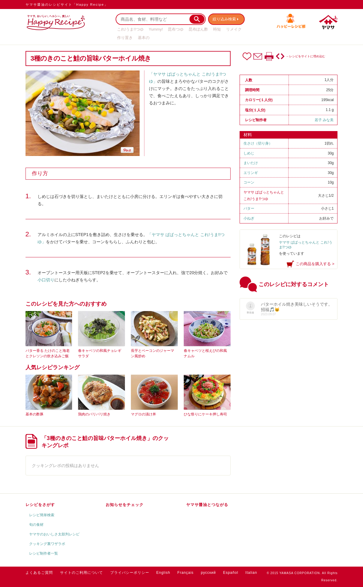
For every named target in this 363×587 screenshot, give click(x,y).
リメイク (234, 29)
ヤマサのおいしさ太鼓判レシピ (54, 534)
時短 (217, 29)
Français (185, 573)
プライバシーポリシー (129, 573)
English (163, 573)
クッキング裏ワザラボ (47, 544)
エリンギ (251, 173)
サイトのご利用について (81, 573)
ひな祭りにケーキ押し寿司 (205, 414)
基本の (144, 37)
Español (230, 573)
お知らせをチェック (125, 504)
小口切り (46, 279)
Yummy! (156, 29)
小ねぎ (249, 218)
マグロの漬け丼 (143, 414)
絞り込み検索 (225, 19)
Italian (251, 573)
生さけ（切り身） (258, 143)
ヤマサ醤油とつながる (207, 504)
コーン (249, 182)
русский (208, 573)
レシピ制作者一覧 (43, 553)
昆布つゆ (175, 29)
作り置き (125, 37)
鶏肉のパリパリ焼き (94, 414)
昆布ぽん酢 (198, 29)
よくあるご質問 (39, 573)
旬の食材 (36, 525)
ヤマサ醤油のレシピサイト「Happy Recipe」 (67, 4)
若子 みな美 (324, 120)
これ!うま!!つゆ (130, 29)
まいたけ (251, 163)
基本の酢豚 (35, 414)
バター (249, 208)
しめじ (249, 153)
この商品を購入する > (315, 264)
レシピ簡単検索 (41, 515)
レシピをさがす (40, 504)
